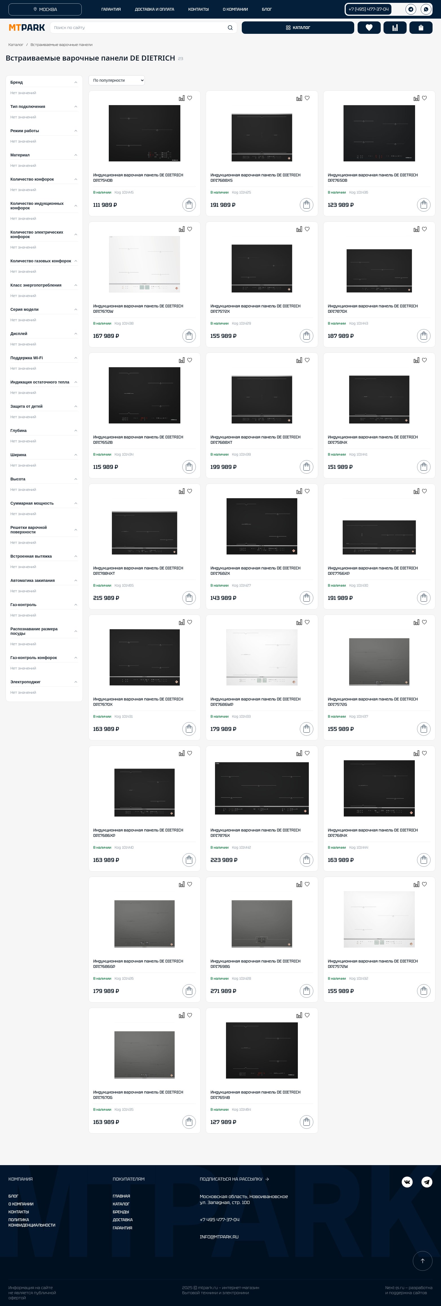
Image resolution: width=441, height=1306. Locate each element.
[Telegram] (407, 1182)
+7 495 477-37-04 (219, 1220)
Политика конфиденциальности (31, 1222)
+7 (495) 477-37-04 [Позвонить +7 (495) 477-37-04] (369, 9)
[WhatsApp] (426, 9)
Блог (13, 1196)
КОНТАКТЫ (198, 9)
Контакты (18, 1211)
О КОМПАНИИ (235, 9)
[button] (143, 28)
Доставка (123, 1219)
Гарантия (122, 1227)
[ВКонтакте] (427, 1182)
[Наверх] (423, 1261)
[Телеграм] (410, 9)
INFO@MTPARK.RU (219, 1237)
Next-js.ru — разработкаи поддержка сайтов (409, 1290)
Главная (121, 1196)
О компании (21, 1204)
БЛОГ (267, 9)
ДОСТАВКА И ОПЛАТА (154, 9)
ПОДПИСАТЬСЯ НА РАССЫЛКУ (235, 1179)
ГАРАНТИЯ (111, 9)
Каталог (15, 44)
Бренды (121, 1211)
